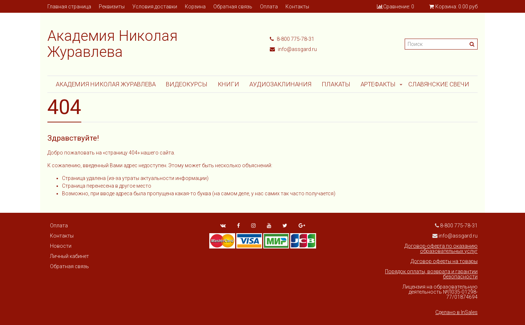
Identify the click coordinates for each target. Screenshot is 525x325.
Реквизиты (112, 6)
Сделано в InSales (456, 312)
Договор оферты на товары (444, 261)
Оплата (269, 6)
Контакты (297, 6)
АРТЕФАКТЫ (378, 84)
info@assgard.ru (293, 49)
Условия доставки (154, 6)
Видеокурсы (186, 84)
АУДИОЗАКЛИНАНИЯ (280, 84)
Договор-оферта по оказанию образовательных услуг (441, 248)
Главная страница (69, 6)
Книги (228, 84)
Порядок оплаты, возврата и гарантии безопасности (431, 274)
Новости (60, 246)
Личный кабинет (69, 256)
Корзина (195, 6)
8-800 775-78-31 (292, 39)
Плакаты (336, 84)
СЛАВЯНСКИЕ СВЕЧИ (438, 84)
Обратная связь (232, 6)
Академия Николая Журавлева (106, 84)
